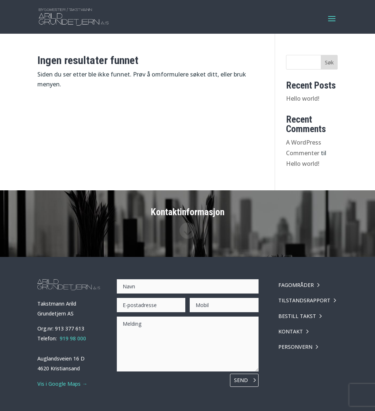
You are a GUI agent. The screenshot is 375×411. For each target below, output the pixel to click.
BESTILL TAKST (297, 316)
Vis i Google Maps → (62, 383)
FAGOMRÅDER (296, 284)
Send (241, 380)
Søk (329, 62)
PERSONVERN (295, 346)
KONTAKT (290, 331)
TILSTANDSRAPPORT (304, 300)
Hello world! (302, 98)
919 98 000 (73, 338)
